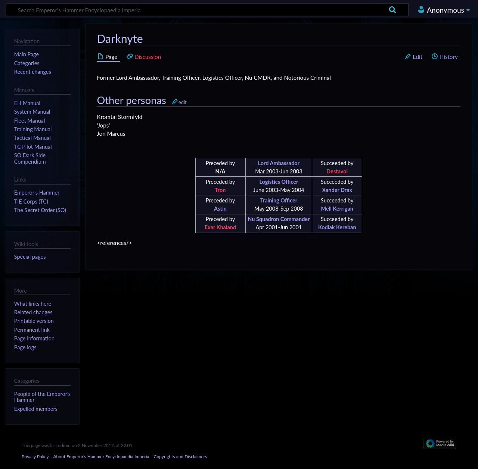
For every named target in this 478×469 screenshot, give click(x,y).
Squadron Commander (283, 219)
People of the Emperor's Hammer (42, 397)
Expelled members (36, 409)
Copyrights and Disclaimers (180, 456)
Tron (220, 190)
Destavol (337, 171)
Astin (220, 208)
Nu (251, 219)
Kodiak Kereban (337, 227)
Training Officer (278, 200)
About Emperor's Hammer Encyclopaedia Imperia (101, 456)
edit (183, 102)
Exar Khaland (220, 227)
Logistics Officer (278, 182)
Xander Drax (337, 190)
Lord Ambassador (278, 163)
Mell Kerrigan (337, 208)
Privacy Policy (35, 456)
